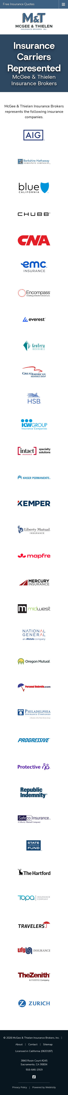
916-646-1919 (34, 1069)
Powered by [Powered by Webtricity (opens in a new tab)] (44, 1087)
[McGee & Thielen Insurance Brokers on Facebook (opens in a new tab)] (34, 1077)
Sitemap (48, 1044)
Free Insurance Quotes (18, 4)
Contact (32, 1044)
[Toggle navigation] (63, 4)
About (18, 1044)
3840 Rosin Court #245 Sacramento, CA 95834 (34, 1062)
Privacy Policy (19, 1087)
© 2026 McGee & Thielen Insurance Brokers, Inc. (31, 1038)
